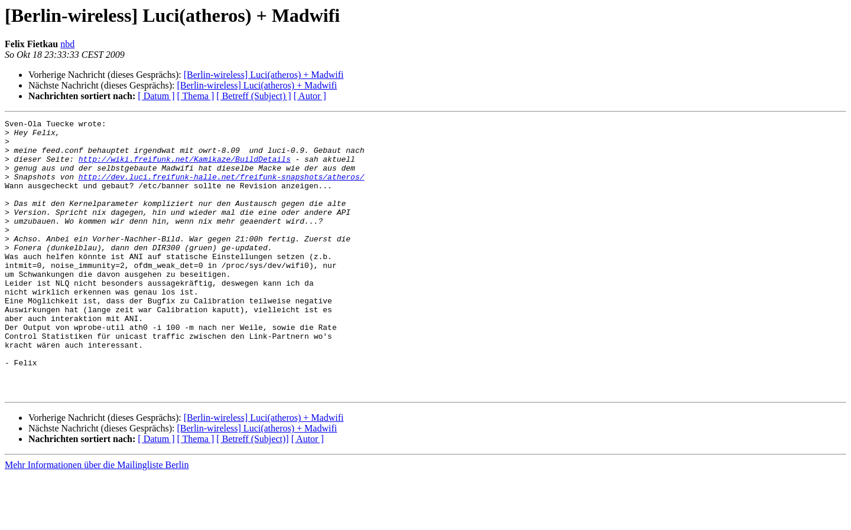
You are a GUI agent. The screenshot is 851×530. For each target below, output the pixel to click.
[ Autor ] (310, 96)
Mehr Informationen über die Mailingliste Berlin (97, 520)
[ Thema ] (196, 96)
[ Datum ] (156, 96)
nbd (67, 44)
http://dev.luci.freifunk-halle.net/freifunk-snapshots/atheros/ (222, 189)
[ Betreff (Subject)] (252, 494)
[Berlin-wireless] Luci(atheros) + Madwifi (264, 75)
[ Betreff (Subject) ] (253, 96)
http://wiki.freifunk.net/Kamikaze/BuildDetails (185, 167)
